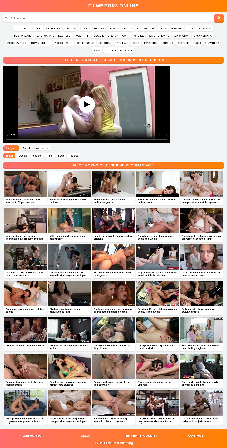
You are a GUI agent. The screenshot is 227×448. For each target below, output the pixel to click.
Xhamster (212, 43)
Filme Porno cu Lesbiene (36, 148)
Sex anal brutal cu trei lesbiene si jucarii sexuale (24, 383)
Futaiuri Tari (146, 28)
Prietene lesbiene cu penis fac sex (25, 345)
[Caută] (219, 18)
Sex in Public (85, 43)
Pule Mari (81, 35)
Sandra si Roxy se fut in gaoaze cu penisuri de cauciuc (157, 310)
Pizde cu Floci (17, 43)
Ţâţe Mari (121, 43)
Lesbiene (205, 28)
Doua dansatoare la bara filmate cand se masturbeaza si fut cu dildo (156, 421)
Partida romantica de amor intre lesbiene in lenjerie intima (200, 420)
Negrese (64, 35)
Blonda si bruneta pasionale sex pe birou (68, 201)
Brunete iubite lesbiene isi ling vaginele (155, 383)
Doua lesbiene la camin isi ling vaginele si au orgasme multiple (68, 274)
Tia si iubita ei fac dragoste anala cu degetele (112, 274)
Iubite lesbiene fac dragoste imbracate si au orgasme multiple (24, 237)
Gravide (177, 28)
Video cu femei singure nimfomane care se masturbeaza (201, 274)
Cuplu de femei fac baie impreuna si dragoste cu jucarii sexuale (113, 310)
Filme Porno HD (158, 35)
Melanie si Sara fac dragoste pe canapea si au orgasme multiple (68, 420)
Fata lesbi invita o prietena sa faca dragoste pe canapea (69, 383)
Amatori (20, 28)
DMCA (85, 435)
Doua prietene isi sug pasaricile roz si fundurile (156, 347)
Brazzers (150, 43)
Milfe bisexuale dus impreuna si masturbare (68, 237)
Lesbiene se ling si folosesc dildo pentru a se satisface (24, 274)
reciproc (74, 155)
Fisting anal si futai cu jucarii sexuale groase (198, 310)
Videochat (63, 43)
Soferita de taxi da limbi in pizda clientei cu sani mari (200, 383)
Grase (163, 28)
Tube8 (197, 43)
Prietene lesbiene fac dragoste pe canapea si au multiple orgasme (201, 201)
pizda (61, 155)
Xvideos (110, 50)
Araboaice (53, 28)
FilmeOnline (113, 5)
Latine (191, 28)
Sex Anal (36, 28)
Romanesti (40, 43)
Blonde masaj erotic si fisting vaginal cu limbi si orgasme (110, 420)
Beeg (135, 43)
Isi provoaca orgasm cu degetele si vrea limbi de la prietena (157, 274)
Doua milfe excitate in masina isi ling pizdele (112, 347)
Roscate (98, 35)
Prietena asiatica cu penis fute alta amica (69, 347)
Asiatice (70, 28)
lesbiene (37, 155)
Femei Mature (45, 35)
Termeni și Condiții (140, 435)
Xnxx (97, 50)
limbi (49, 155)
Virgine (138, 35)
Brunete (100, 28)
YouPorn (126, 50)
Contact (195, 435)
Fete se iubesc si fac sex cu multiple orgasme (109, 201)
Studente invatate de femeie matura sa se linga (65, 310)
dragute (23, 155)
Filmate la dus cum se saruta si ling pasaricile (111, 383)
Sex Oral (104, 43)
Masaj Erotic (203, 35)
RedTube (183, 43)
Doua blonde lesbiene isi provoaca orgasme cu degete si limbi (201, 237)
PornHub (167, 43)
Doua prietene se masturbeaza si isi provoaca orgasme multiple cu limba (24, 421)
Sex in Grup (181, 35)
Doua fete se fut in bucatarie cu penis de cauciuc (155, 237)
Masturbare (22, 35)
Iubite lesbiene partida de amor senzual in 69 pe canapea (23, 201)
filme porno (31, 435)
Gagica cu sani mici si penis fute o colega (25, 310)
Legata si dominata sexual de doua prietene (113, 237)
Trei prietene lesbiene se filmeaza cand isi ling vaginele (201, 347)
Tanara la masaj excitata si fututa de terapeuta (156, 201)
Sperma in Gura (118, 35)
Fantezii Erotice (121, 28)
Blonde (85, 28)
